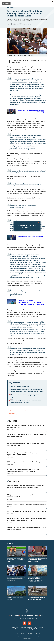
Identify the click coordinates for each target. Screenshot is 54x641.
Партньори (18, 629)
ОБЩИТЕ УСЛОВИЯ (27, 638)
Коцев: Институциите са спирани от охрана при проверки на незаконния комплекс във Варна (35, 579)
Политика (10, 7)
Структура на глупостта (20, 386)
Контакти (25, 629)
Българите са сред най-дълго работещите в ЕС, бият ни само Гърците (16, 559)
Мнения (38, 618)
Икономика (30, 615)
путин (35, 410)
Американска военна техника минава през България (36, 598)
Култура (16, 618)
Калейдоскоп (31, 618)
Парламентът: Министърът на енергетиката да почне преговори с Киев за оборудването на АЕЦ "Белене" (32, 302)
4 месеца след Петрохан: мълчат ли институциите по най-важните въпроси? (37, 559)
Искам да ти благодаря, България (30, 236)
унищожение (12, 413)
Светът (37, 615)
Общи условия (15, 627)
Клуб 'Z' (9, 24)
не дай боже (27, 410)
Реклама (40, 627)
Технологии (22, 618)
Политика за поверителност (28, 627)
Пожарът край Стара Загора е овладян (15, 598)
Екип (37, 629)
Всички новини (15, 615)
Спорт (42, 615)
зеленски (18, 410)
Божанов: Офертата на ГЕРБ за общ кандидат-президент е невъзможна (16, 578)
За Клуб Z (32, 629)
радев (10, 410)
